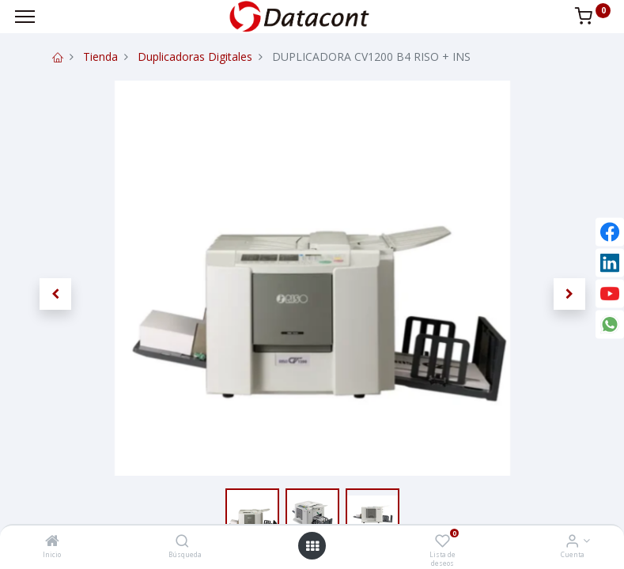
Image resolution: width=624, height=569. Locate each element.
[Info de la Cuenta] (572, 541)
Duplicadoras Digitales (195, 56)
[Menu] (24, 16)
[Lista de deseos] (442, 541)
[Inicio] (52, 541)
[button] (55, 294)
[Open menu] (312, 546)
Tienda (100, 56)
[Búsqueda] (182, 541)
